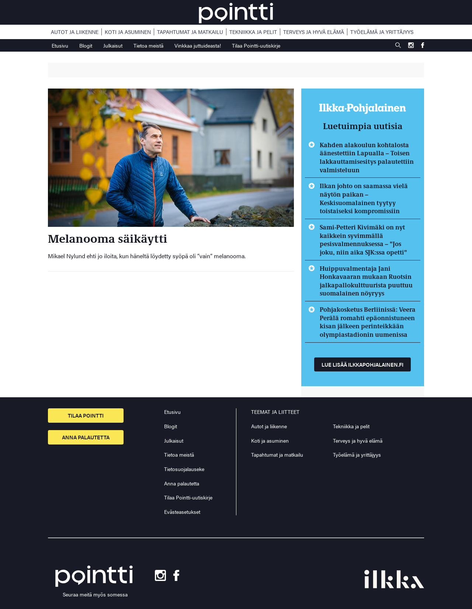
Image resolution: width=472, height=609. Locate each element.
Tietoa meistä (148, 45)
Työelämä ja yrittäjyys (381, 31)
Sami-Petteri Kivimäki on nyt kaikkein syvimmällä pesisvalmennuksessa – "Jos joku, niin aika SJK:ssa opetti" (363, 239)
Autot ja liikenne (74, 31)
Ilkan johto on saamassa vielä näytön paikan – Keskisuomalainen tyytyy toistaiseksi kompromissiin (364, 198)
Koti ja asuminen (128, 31)
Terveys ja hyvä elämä (313, 31)
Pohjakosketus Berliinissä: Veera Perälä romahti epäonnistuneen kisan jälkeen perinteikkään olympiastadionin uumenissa (368, 321)
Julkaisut (112, 45)
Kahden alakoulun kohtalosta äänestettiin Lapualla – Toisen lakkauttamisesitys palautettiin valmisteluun (367, 157)
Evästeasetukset (182, 511)
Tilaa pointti (86, 415)
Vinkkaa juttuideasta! (197, 45)
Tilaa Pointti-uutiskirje (256, 45)
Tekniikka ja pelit (253, 31)
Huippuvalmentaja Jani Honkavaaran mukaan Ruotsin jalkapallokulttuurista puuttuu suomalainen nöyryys (366, 280)
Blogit (85, 45)
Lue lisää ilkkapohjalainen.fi (362, 364)
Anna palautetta (86, 437)
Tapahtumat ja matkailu (190, 31)
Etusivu (60, 45)
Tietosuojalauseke (184, 469)
